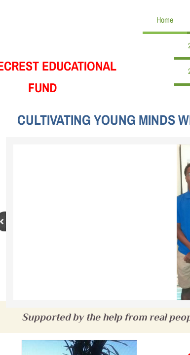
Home (164, 19)
